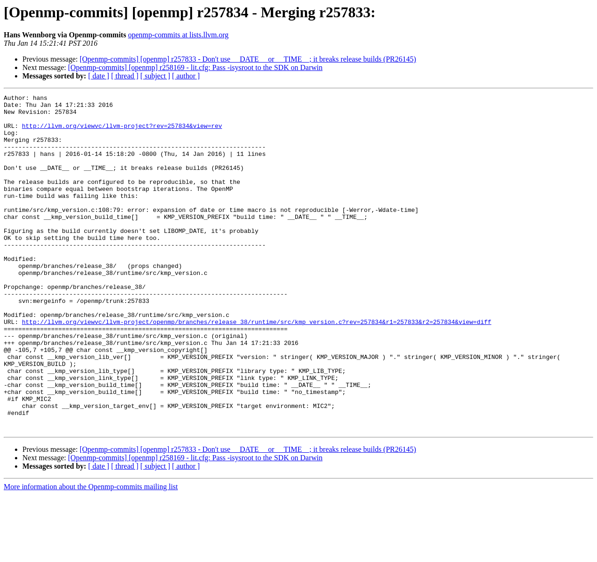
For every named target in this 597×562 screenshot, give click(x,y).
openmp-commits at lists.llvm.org (178, 35)
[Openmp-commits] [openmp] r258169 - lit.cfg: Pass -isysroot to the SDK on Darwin (195, 67)
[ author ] (186, 76)
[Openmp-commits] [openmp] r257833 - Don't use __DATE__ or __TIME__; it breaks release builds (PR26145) (248, 59)
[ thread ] (125, 76)
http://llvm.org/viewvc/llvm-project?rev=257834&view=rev (122, 132)
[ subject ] (155, 76)
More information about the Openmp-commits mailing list (91, 554)
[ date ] (98, 76)
